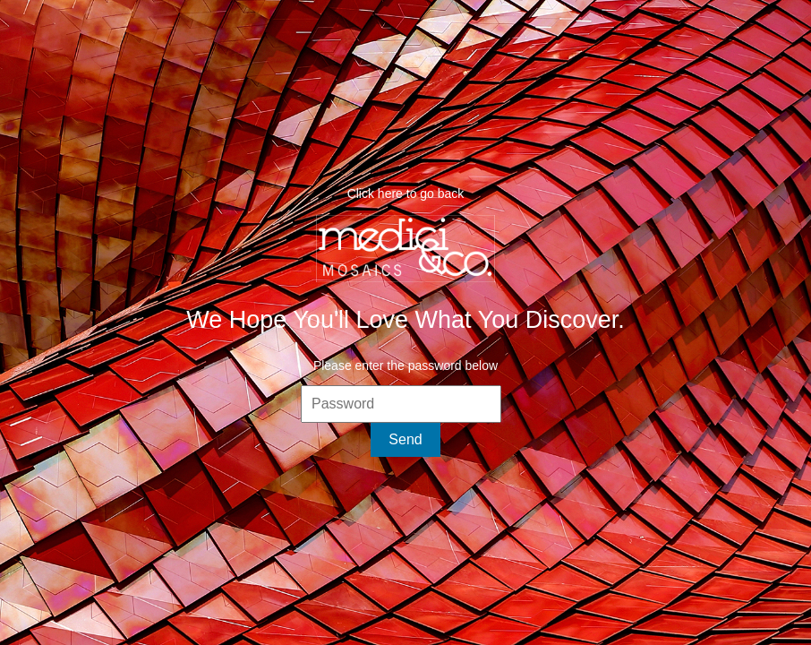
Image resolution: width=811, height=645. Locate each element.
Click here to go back (406, 193)
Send (405, 439)
